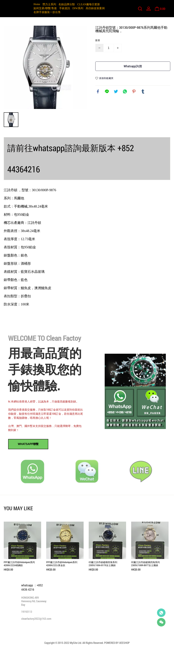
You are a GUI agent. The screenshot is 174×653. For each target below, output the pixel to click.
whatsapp (124, 91)
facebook (97, 91)
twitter (115, 91)
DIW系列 (77, 8)
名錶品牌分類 (66, 4)
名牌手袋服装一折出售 (47, 12)
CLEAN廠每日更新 (88, 4)
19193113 (26, 611)
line (106, 91)
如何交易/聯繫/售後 (45, 8)
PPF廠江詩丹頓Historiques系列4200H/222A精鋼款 (19, 564)
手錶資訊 (64, 8)
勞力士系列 (49, 4)
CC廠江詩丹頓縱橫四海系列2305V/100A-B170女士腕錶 (103, 564)
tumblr (142, 91)
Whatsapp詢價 (133, 66)
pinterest (133, 91)
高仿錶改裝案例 (95, 8)
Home (36, 4)
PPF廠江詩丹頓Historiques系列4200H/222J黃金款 (61, 564)
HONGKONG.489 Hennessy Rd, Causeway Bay (33, 601)
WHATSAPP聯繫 (28, 444)
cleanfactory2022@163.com (36, 618)
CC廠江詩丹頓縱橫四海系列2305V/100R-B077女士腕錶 (145, 564)
